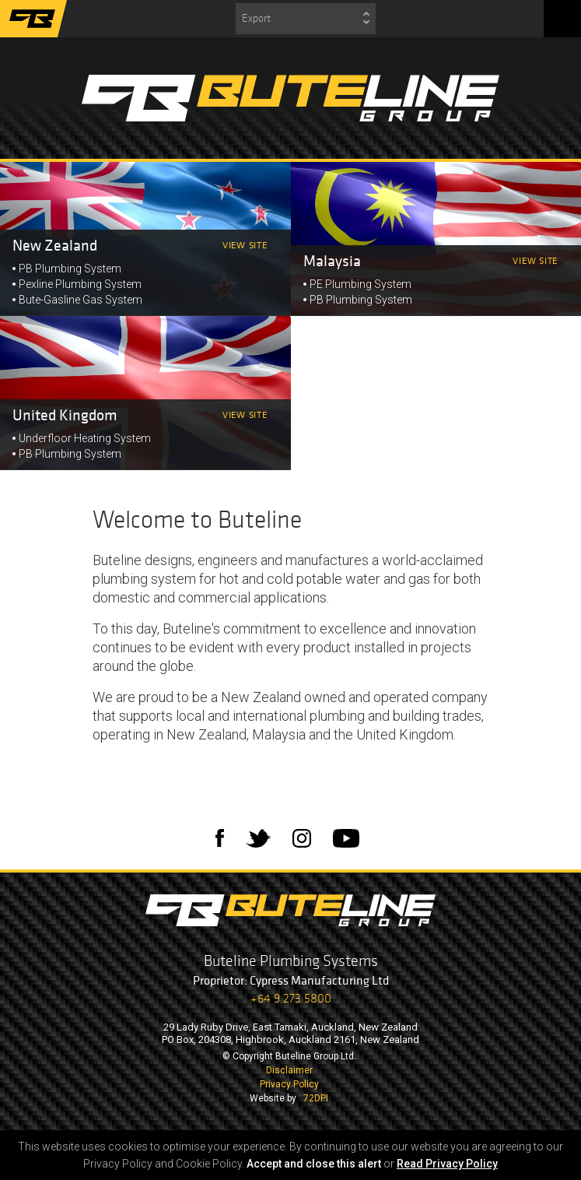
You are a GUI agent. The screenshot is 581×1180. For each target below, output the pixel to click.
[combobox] (306, 18)
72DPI (315, 1098)
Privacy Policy (289, 1084)
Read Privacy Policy (447, 1163)
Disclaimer (289, 1070)
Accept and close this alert (314, 1163)
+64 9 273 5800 (290, 998)
